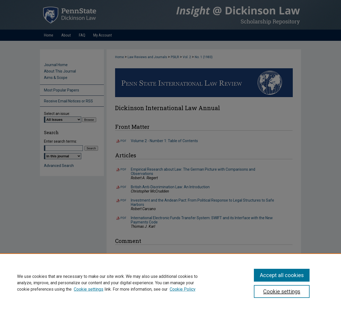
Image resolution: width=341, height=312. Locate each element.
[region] (170, 282)
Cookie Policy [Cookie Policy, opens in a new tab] (183, 289)
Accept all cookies (282, 275)
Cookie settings (88, 289)
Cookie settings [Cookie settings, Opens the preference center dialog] (281, 291)
